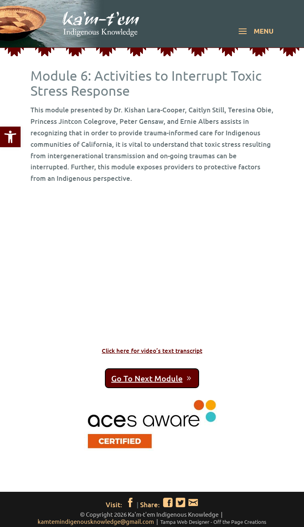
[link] (10, 137)
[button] (255, 36)
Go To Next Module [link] (146, 378)
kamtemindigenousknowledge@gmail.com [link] (96, 521)
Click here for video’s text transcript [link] (152, 350)
